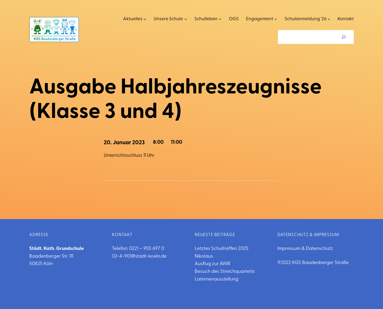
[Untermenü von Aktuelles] (145, 19)
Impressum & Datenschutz (305, 248)
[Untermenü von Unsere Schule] (185, 19)
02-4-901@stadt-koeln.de (139, 256)
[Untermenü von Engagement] (275, 19)
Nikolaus (204, 256)
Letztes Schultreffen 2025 (221, 248)
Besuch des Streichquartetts (225, 271)
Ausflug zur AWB (212, 263)
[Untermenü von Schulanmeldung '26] (328, 19)
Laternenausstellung (216, 279)
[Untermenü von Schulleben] (220, 19)
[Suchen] (344, 37)
